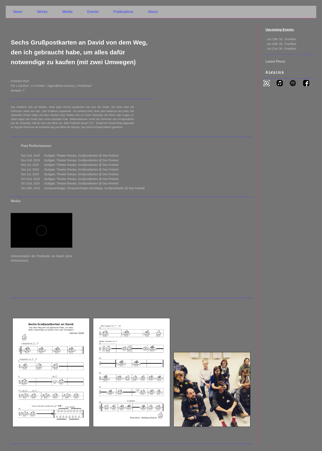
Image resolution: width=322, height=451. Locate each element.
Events (93, 12)
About (153, 12)
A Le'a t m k (275, 72)
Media (67, 12)
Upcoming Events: (280, 29)
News (17, 12)
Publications (123, 12)
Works (42, 12)
